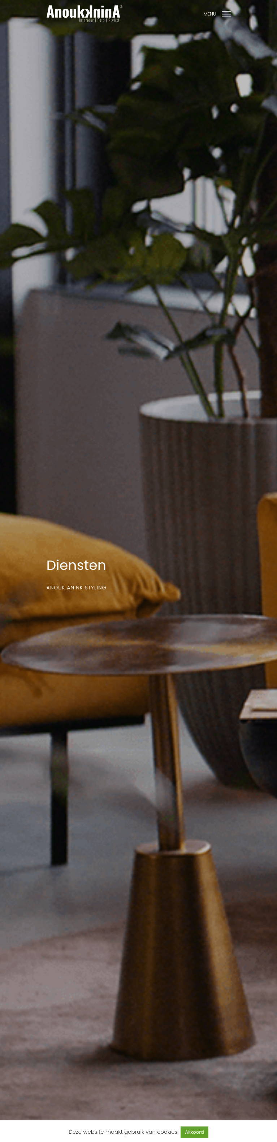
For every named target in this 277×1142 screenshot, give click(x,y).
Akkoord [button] (194, 1132)
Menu (210, 13)
